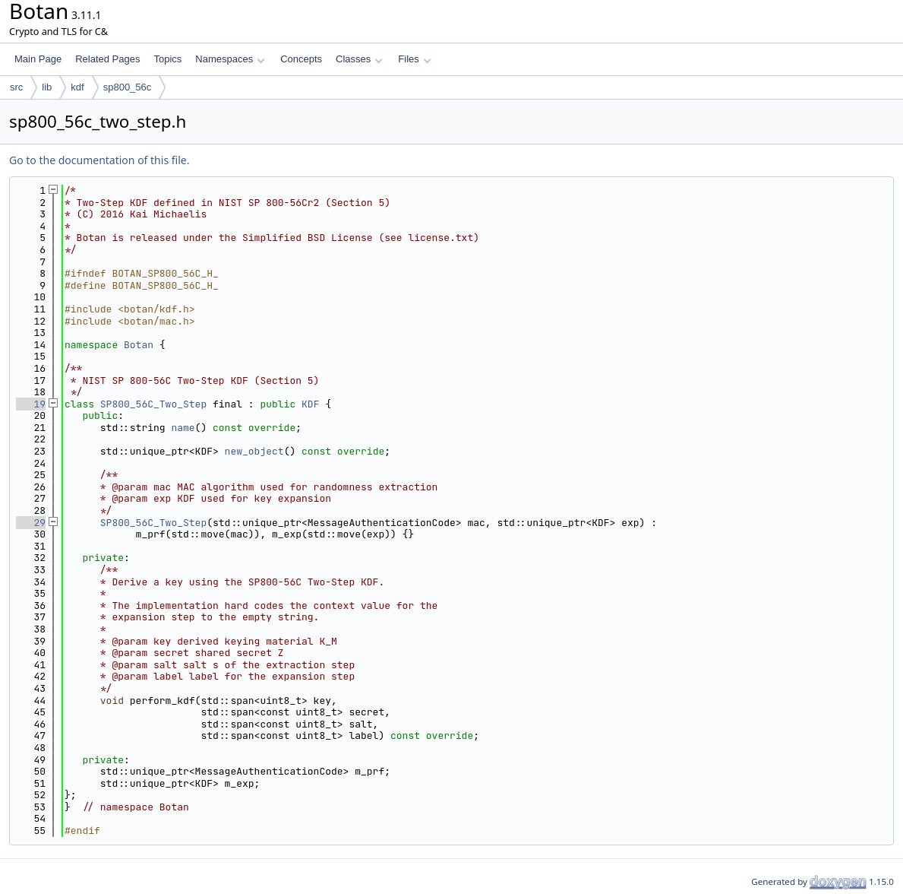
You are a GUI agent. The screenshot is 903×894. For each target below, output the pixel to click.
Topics (167, 59)
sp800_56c (127, 87)
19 (31, 404)
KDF (310, 404)
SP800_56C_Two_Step (153, 404)
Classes (359, 59)
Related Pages (107, 59)
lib (47, 87)
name (182, 427)
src (16, 87)
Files (414, 59)
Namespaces (229, 59)
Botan (138, 344)
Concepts (301, 59)
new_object (254, 451)
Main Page (38, 59)
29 (31, 522)
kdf (77, 87)
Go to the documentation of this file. (99, 160)
